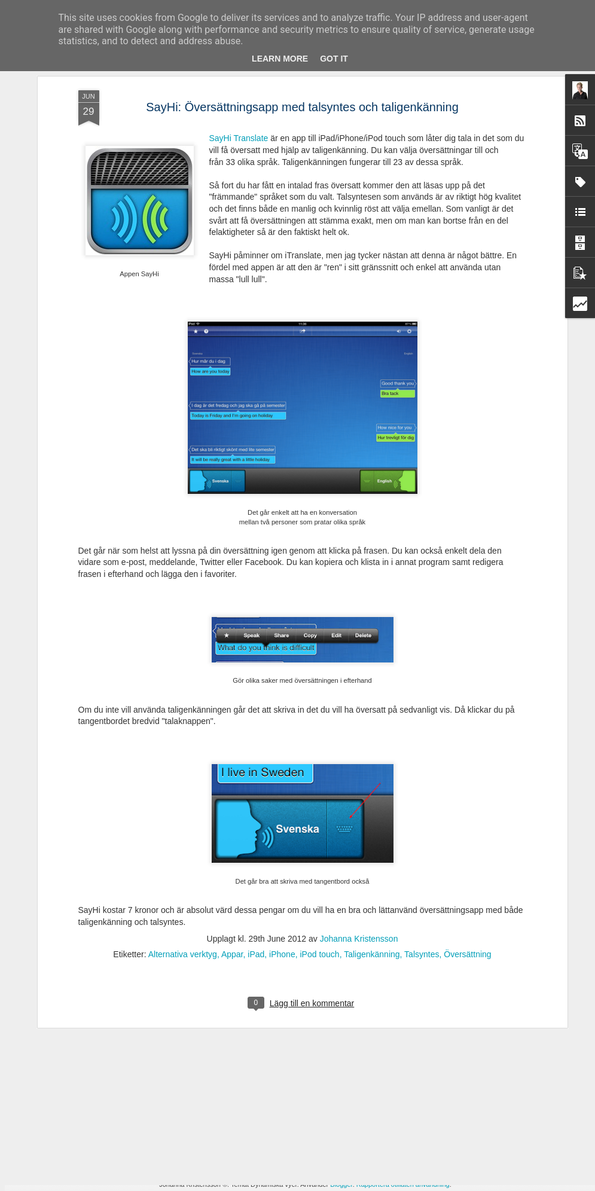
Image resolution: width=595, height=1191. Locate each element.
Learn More (280, 58)
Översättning (467, 790)
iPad (256, 790)
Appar (232, 790)
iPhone (282, 790)
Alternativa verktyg (182, 790)
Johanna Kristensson (359, 775)
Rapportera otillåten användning (403, 1184)
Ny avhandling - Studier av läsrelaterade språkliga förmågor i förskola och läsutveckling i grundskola (290, 911)
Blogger (341, 1184)
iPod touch (319, 790)
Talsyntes (421, 790)
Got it (334, 58)
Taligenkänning (371, 790)
